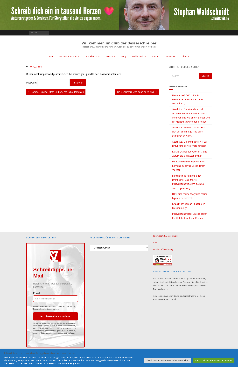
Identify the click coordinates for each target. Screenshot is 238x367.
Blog (123, 56)
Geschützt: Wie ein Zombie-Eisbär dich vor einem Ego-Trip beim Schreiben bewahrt (189, 131)
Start (51, 56)
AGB (155, 242)
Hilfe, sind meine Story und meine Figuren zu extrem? (189, 196)
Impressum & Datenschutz (165, 236)
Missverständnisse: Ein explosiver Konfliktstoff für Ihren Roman (189, 215)
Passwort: (48, 82)
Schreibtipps (91, 56)
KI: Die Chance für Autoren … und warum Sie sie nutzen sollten (189, 153)
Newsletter (171, 56)
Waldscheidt (138, 56)
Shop (184, 56)
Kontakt (155, 56)
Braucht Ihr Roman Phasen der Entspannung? (188, 205)
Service (109, 56)
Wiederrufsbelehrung (163, 249)
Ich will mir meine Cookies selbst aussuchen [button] (167, 360)
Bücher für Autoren (68, 56)
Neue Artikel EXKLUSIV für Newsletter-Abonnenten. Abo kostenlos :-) (187, 99)
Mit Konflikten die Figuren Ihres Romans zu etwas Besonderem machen (188, 165)
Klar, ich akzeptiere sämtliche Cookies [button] (213, 360)
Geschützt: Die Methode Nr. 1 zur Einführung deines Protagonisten (189, 143)
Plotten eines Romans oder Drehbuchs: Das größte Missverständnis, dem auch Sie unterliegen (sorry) (188, 182)
